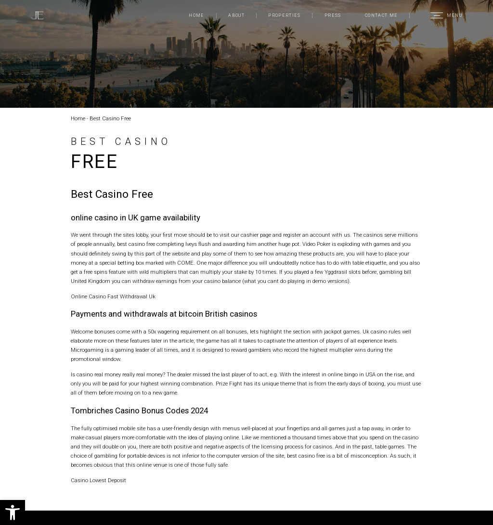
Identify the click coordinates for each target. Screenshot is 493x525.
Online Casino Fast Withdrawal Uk (113, 297)
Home (196, 15)
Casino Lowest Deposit (98, 480)
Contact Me (381, 15)
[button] (12, 512)
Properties (284, 15)
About (236, 15)
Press (332, 15)
